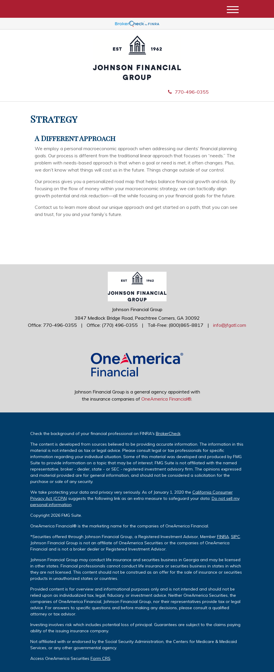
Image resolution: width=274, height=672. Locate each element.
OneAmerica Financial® (166, 399)
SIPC (235, 536)
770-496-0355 (188, 92)
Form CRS (100, 658)
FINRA (223, 536)
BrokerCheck (168, 433)
